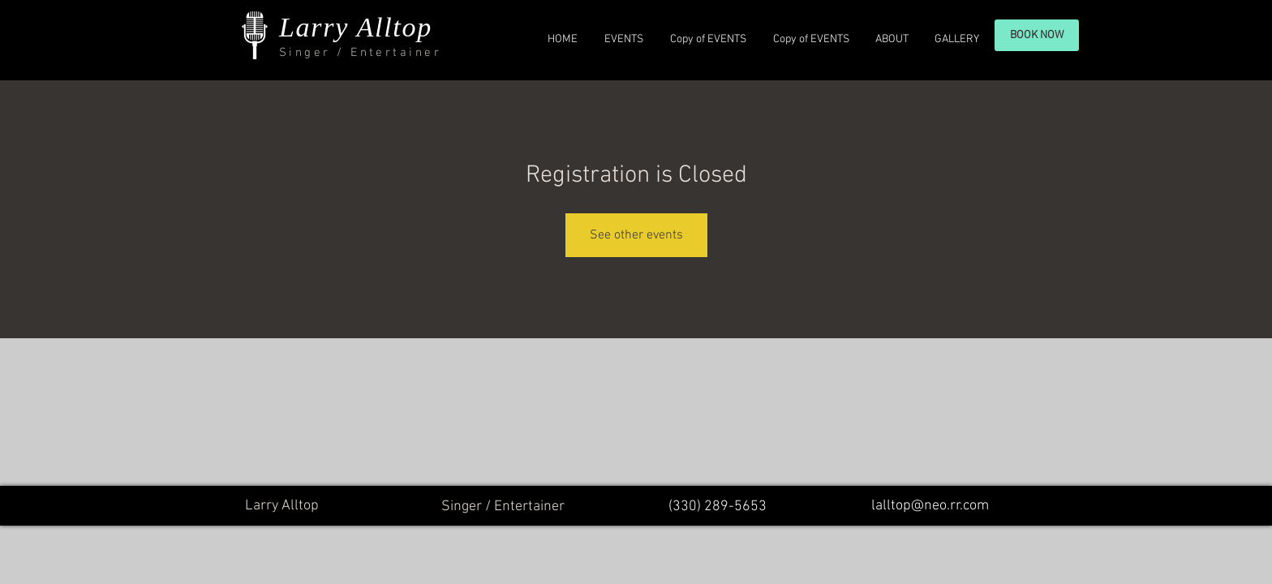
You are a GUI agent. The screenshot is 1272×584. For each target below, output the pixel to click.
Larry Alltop (355, 27)
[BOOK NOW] (1037, 35)
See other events (636, 235)
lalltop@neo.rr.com (930, 505)
